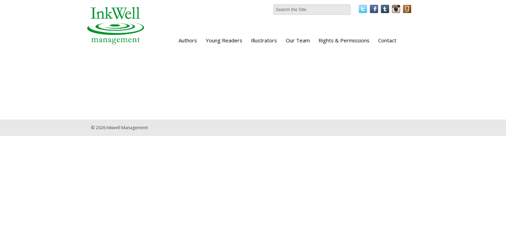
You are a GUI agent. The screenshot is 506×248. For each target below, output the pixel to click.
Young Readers (224, 40)
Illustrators (264, 40)
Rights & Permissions (344, 40)
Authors (188, 40)
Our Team (298, 40)
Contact (387, 40)
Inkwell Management (127, 128)
